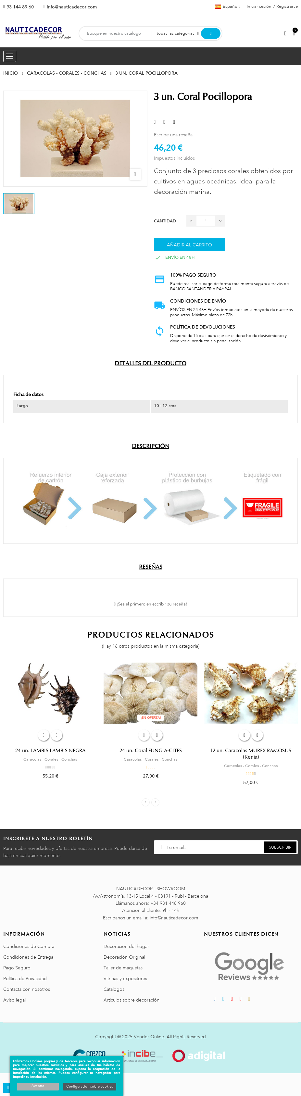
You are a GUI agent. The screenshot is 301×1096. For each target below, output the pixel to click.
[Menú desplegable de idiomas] (227, 6)
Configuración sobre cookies (89, 1086)
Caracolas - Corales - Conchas (50, 759)
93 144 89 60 (20, 7)
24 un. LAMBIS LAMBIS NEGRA (50, 750)
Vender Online (149, 1037)
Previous (146, 802)
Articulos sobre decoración (131, 1000)
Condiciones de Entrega (28, 957)
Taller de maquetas (123, 968)
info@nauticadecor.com (72, 7)
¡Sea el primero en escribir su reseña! (150, 604)
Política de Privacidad (25, 978)
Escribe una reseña (173, 135)
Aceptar (37, 1086)
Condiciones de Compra (28, 946)
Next (155, 802)
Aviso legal (14, 1000)
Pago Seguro (17, 968)
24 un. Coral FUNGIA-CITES (150, 750)
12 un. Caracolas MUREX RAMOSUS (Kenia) (251, 753)
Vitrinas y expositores (125, 978)
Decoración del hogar (126, 946)
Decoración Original (124, 957)
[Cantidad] (206, 221)
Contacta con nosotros (26, 989)
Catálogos (114, 989)
